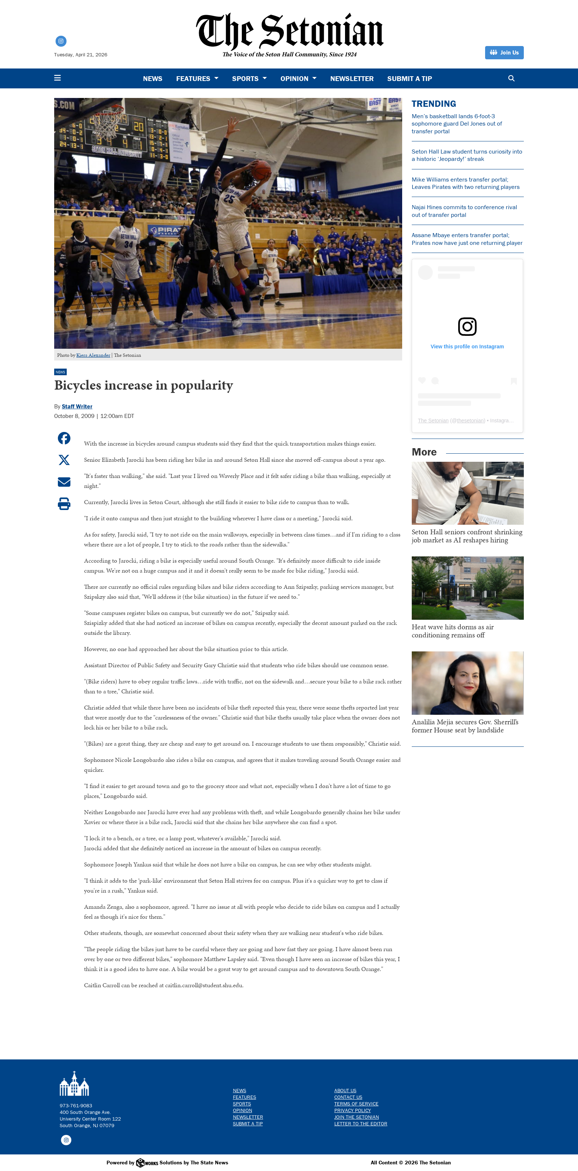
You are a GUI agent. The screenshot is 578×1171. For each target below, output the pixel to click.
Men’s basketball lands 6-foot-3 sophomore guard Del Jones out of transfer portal (457, 123)
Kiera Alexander (93, 355)
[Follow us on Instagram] (66, 1139)
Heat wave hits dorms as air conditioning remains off (453, 631)
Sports (242, 1103)
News (153, 78)
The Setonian (433, 420)
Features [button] (194, 78)
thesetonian (470, 420)
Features (244, 1097)
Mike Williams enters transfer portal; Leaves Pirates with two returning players (466, 183)
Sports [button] (246, 78)
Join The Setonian (356, 1117)
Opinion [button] (295, 78)
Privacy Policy (352, 1110)
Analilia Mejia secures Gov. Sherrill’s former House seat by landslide (465, 726)
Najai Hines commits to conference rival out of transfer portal (464, 210)
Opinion (242, 1110)
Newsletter (352, 78)
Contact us (348, 1097)
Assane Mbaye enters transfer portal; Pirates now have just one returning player (467, 238)
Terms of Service (356, 1103)
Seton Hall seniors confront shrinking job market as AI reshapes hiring (467, 536)
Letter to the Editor (360, 1123)
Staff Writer (77, 406)
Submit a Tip (409, 78)
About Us (345, 1090)
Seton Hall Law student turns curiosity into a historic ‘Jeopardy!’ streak (467, 155)
